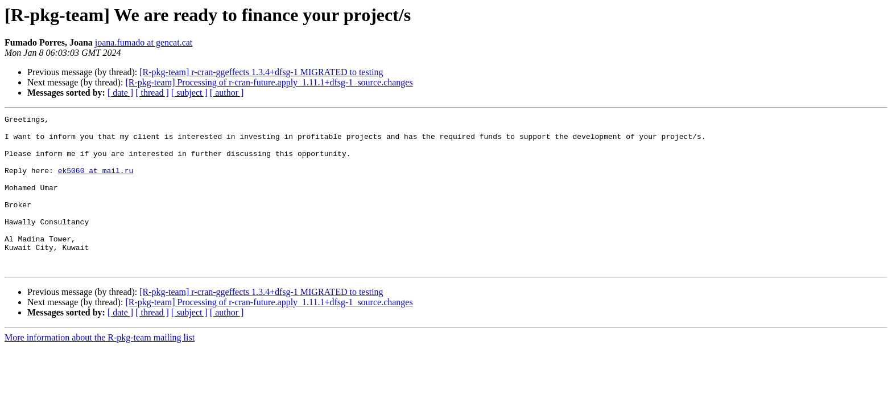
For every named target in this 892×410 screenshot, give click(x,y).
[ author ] (227, 92)
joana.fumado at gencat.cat (143, 42)
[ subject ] (189, 92)
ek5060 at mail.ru (96, 182)
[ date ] (120, 92)
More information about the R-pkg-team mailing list (100, 368)
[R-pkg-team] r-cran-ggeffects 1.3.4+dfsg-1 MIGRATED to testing (261, 72)
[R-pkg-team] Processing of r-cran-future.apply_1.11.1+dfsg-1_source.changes (268, 82)
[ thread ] (152, 92)
